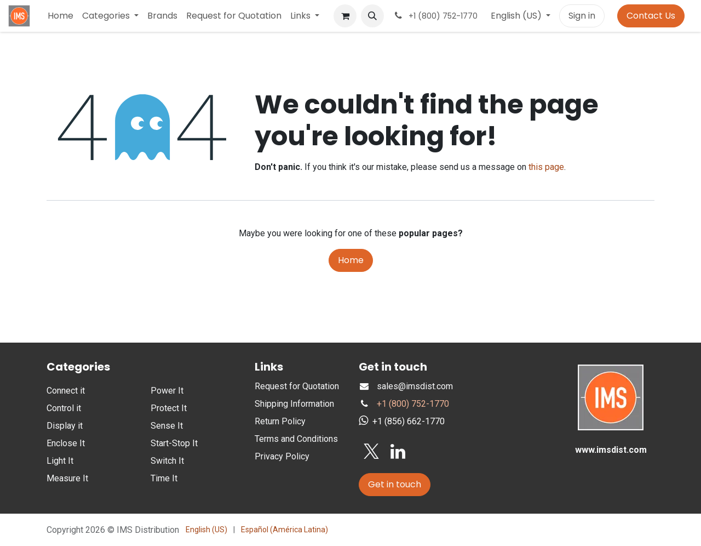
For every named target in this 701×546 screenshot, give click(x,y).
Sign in (581, 15)
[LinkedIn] (397, 452)
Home (351, 260)
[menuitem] (60, 16)
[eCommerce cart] (345, 15)
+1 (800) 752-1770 (413, 404)
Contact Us (651, 15)
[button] (372, 15)
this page (546, 167)
